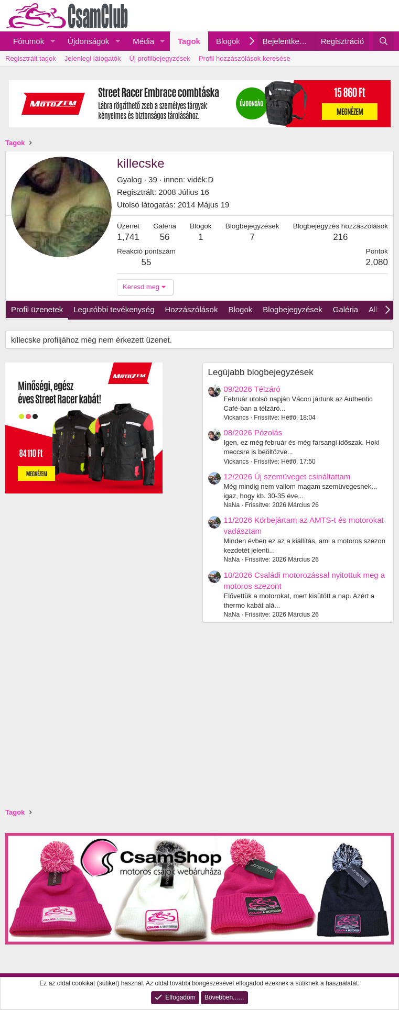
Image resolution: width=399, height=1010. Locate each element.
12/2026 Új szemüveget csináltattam (287, 476)
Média (143, 41)
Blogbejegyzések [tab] (292, 309)
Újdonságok (88, 41)
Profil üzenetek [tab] (37, 309)
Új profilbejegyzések (160, 58)
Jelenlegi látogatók (92, 58)
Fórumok (28, 41)
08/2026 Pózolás (253, 432)
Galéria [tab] (345, 309)
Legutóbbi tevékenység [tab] (113, 309)
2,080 (376, 262)
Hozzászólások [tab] (191, 309)
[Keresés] (383, 41)
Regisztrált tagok (30, 58)
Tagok (189, 41)
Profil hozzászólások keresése (244, 58)
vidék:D (200, 179)
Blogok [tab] (240, 309)
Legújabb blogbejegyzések (261, 372)
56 (165, 237)
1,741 (128, 237)
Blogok (228, 41)
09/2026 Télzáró (252, 389)
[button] (52, 41)
